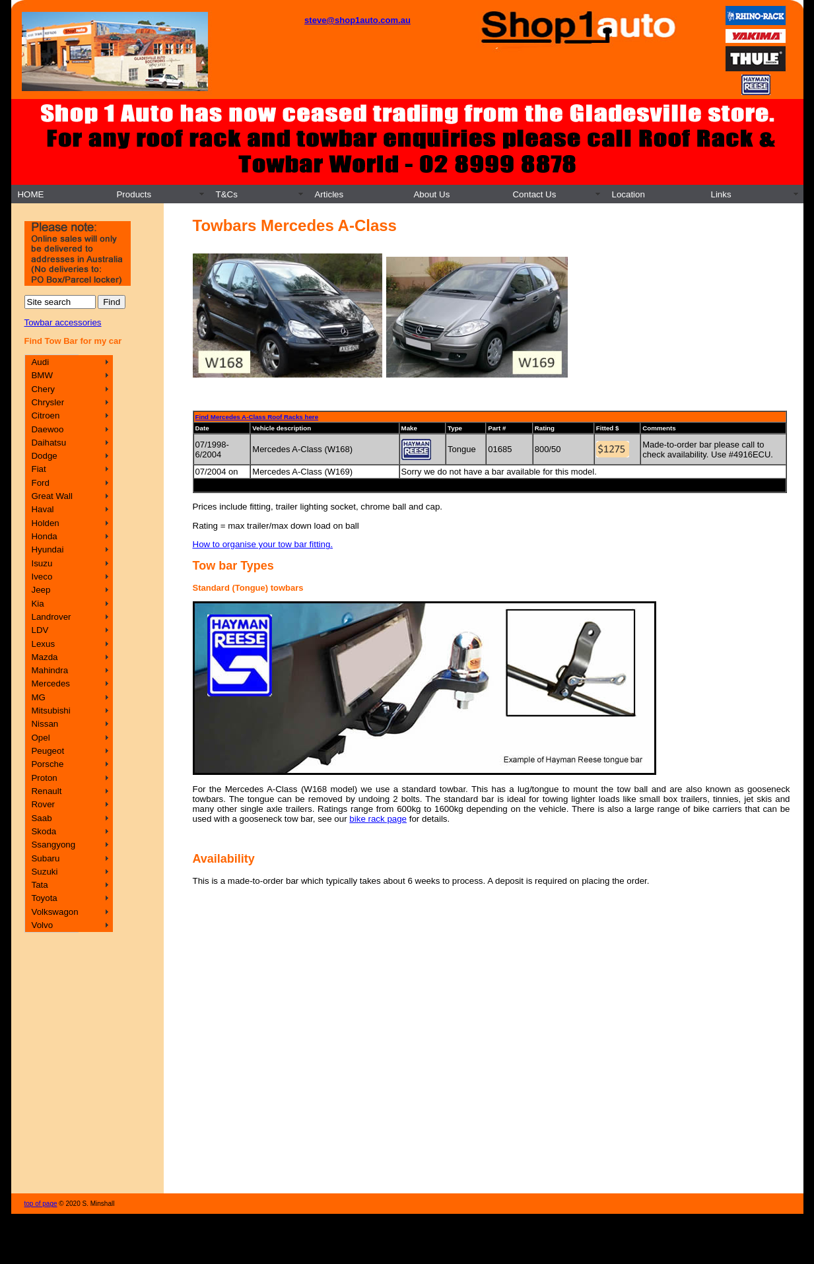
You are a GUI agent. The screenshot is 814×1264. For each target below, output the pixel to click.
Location (627, 194)
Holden (45, 523)
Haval (42, 509)
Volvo (42, 925)
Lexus (43, 644)
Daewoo (47, 429)
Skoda (43, 831)
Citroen (45, 415)
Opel (40, 738)
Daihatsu (48, 443)
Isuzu (41, 563)
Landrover (51, 617)
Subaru (45, 858)
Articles (328, 194)
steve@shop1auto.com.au (357, 20)
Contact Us (534, 194)
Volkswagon (54, 912)
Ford (40, 483)
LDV (39, 630)
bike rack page (378, 819)
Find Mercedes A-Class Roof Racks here (257, 416)
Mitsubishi (50, 710)
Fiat (38, 469)
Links (720, 194)
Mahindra (49, 670)
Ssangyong (53, 844)
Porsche (47, 764)
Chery (43, 389)
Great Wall (51, 496)
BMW (42, 375)
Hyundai (47, 549)
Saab (41, 818)
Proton (44, 778)
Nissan (44, 724)
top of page (40, 1203)
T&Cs (226, 194)
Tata (39, 885)
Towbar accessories (63, 322)
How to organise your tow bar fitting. (263, 544)
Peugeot (47, 751)
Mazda (44, 657)
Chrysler (47, 402)
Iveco (41, 577)
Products (133, 194)
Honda (44, 536)
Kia (37, 604)
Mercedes (50, 683)
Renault (46, 791)
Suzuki (44, 872)
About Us (431, 194)
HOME (30, 194)
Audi (40, 362)
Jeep (40, 590)
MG (38, 697)
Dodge (44, 456)
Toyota (44, 898)
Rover (43, 804)
